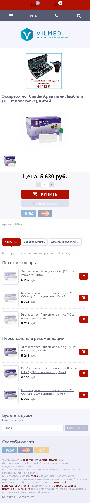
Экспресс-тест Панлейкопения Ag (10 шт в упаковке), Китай (48, 316)
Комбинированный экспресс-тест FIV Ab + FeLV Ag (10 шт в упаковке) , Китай (49, 370)
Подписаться (76, 428)
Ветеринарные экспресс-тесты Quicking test (47, 253)
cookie (34, 476)
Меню (34, 15)
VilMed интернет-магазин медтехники (40, 459)
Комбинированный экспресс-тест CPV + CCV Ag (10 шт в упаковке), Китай (47, 294)
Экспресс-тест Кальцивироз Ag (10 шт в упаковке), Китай (47, 273)
